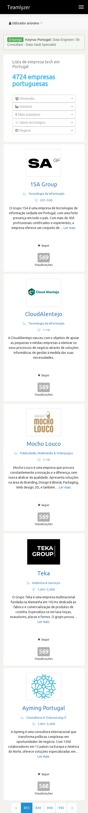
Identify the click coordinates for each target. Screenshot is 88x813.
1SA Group (43, 184)
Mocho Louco (44, 444)
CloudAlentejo (43, 314)
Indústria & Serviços (43, 583)
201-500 (43, 200)
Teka (43, 573)
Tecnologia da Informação (44, 193)
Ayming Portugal (43, 708)
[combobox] (44, 99)
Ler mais (70, 228)
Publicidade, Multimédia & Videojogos (43, 453)
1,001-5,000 (43, 589)
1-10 (43, 330)
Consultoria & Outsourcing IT (44, 717)
